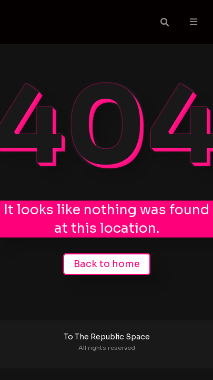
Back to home (107, 264)
